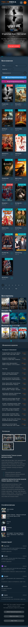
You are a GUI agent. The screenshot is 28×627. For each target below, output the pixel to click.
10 (9, 288)
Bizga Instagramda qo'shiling (14, 81)
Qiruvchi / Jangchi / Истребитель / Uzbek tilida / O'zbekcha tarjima (14, 581)
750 (16, 288)
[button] (2, 56)
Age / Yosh (14, 620)
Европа (4, 590)
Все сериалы (7, 295)
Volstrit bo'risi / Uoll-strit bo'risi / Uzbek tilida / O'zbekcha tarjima (14, 599)
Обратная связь (14, 616)
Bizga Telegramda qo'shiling (14, 77)
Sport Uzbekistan (6, 551)
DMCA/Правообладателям (14, 611)
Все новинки (7, 60)
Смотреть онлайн (14, 46)
